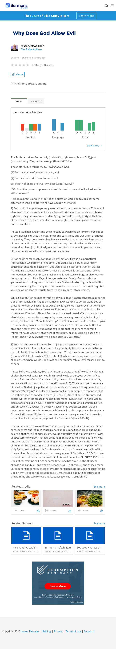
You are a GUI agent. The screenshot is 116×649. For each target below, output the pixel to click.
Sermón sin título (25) (58, 547)
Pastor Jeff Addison (32, 46)
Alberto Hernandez (23, 551)
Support (89, 631)
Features (34, 631)
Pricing (46, 631)
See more (99, 486)
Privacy (58, 631)
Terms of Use (73, 631)
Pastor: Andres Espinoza (57, 551)
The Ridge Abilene (31, 49)
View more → (95, 145)
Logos (24, 631)
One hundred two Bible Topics (31, 547)
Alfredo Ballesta (85, 551)
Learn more (86, 16)
